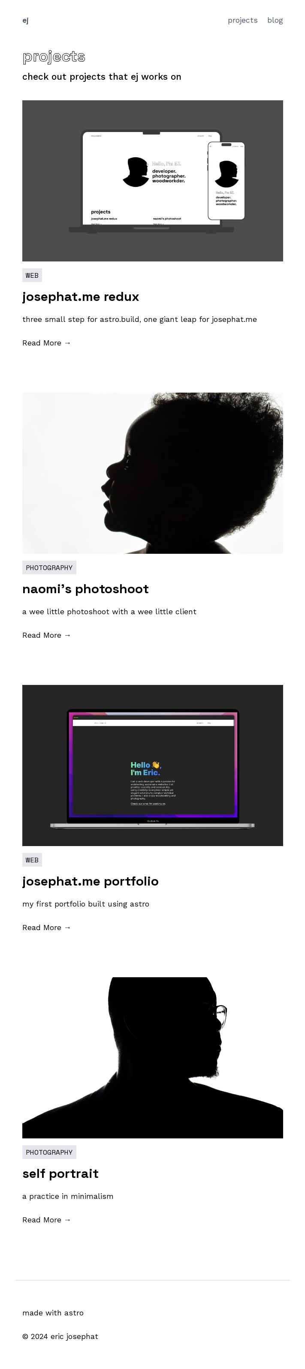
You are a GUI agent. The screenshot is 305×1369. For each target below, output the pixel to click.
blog (275, 20)
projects (244, 20)
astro (74, 1313)
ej (25, 20)
